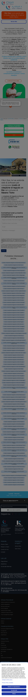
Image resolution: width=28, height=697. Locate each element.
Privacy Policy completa (7, 682)
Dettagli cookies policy (7, 679)
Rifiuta (14, 693)
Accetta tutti (14, 690)
